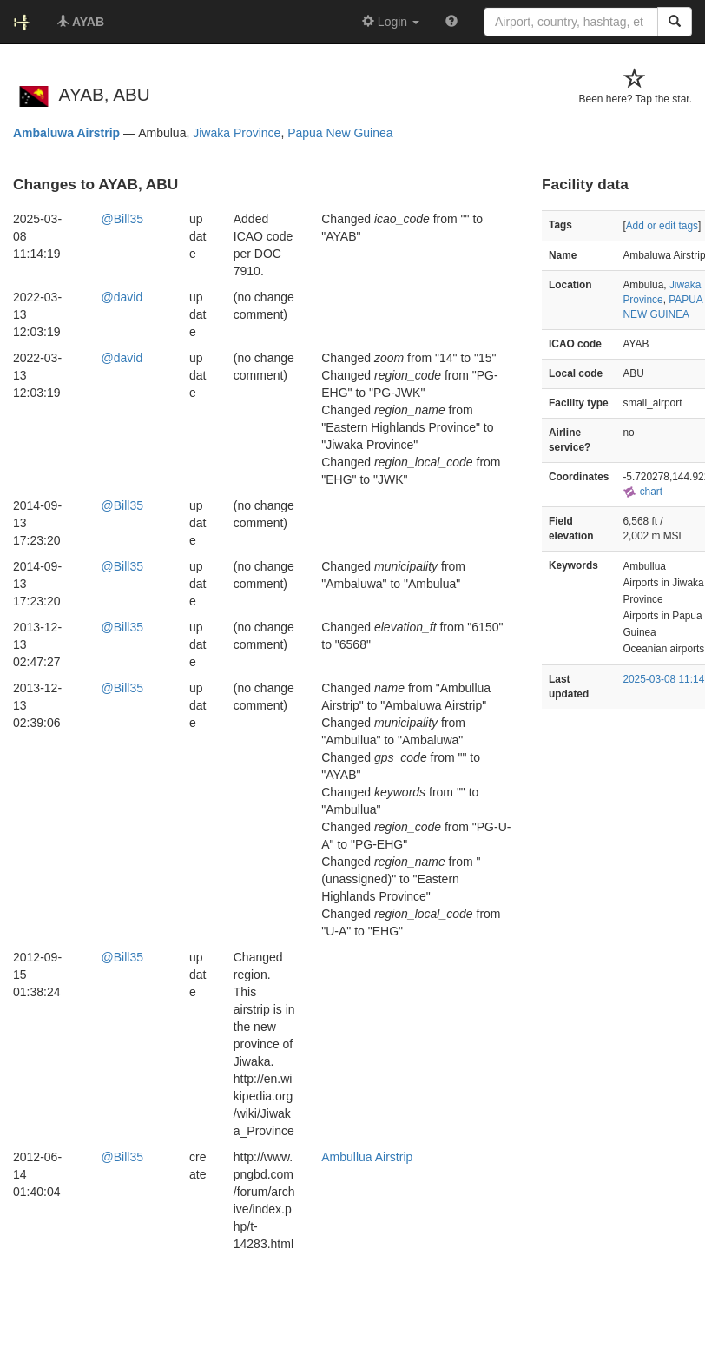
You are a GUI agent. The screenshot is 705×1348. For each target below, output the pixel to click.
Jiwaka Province (236, 133)
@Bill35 (122, 219)
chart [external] (642, 492)
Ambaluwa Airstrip (66, 133)
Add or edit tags (662, 226)
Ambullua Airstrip (366, 1157)
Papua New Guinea (339, 133)
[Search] (674, 21)
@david (122, 297)
